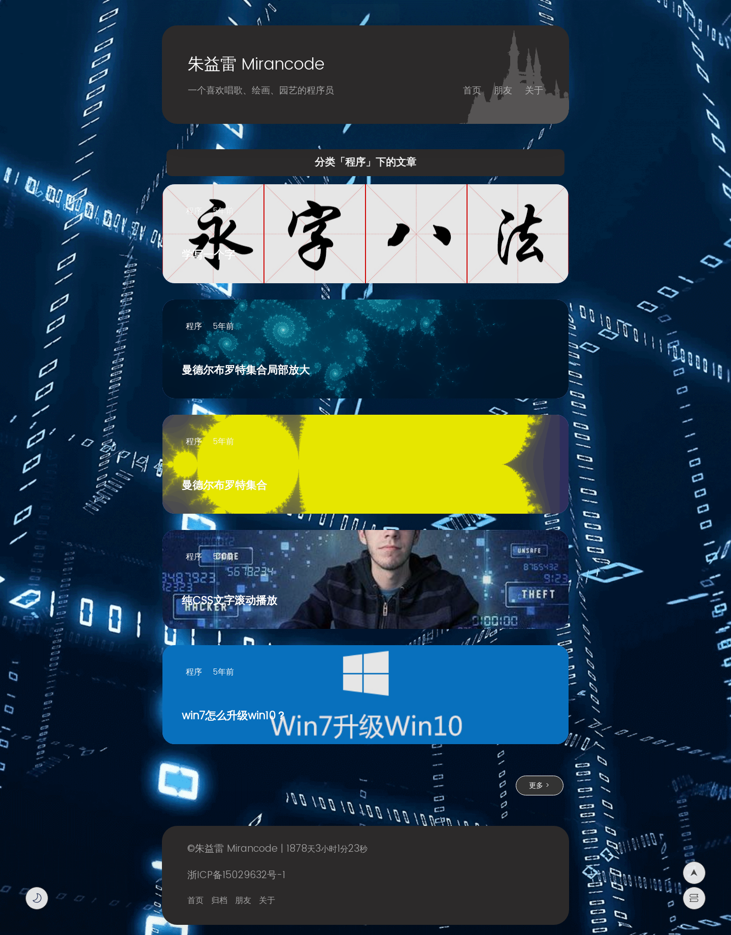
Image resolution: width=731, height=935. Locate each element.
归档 (219, 900)
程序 (194, 211)
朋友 (503, 90)
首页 (472, 90)
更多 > (539, 785)
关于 (534, 90)
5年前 (223, 211)
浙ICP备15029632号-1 (236, 875)
